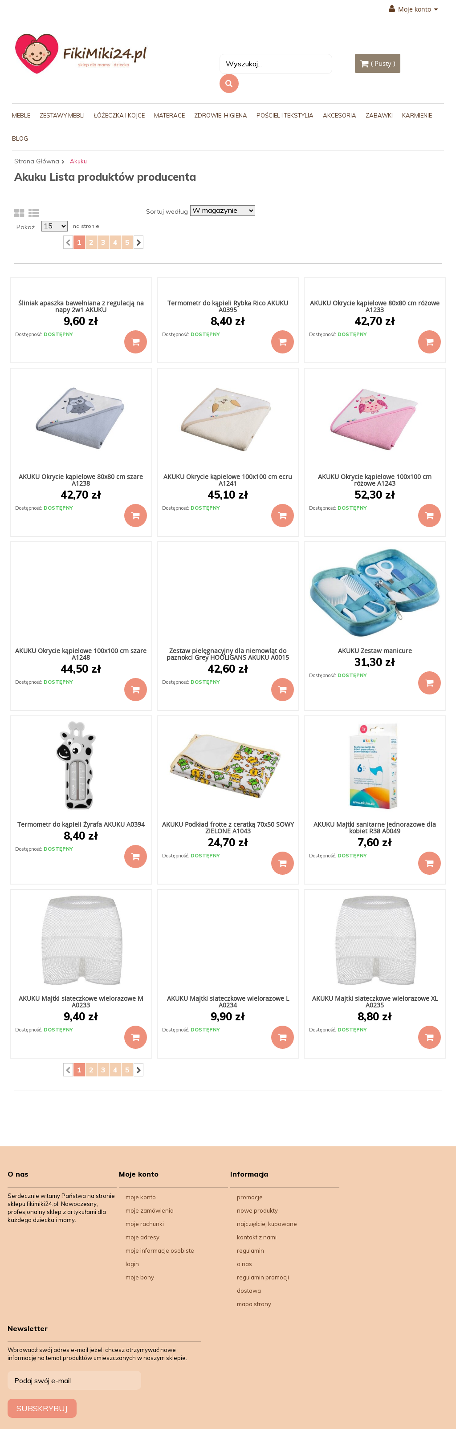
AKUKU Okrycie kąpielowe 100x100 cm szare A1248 (81, 654)
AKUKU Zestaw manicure (375, 650)
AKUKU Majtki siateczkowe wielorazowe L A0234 (228, 1001)
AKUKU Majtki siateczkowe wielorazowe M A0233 (81, 1001)
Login (132, 1263)
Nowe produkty (257, 1210)
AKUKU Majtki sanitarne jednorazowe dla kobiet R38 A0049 (375, 827)
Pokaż (25, 227)
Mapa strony (254, 1303)
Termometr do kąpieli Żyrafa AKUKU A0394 (81, 824)
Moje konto (413, 9)
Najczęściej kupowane (267, 1223)
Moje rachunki (145, 1223)
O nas (244, 1263)
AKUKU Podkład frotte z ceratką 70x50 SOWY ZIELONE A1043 (228, 827)
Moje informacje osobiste (160, 1250)
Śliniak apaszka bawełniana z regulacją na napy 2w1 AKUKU (81, 306)
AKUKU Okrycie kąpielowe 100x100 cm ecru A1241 (227, 480)
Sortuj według (167, 211)
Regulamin (250, 1250)
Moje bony (140, 1277)
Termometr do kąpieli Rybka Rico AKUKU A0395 (227, 306)
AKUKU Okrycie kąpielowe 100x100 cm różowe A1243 (375, 480)
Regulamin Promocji (263, 1277)
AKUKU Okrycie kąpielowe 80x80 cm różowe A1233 (375, 306)
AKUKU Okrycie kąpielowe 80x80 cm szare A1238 (81, 480)
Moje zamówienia (150, 1210)
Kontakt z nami (257, 1237)
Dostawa (249, 1290)
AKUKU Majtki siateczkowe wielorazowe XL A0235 (375, 1001)
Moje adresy (142, 1237)
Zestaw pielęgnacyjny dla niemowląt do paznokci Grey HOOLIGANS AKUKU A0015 (228, 654)
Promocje (250, 1197)
